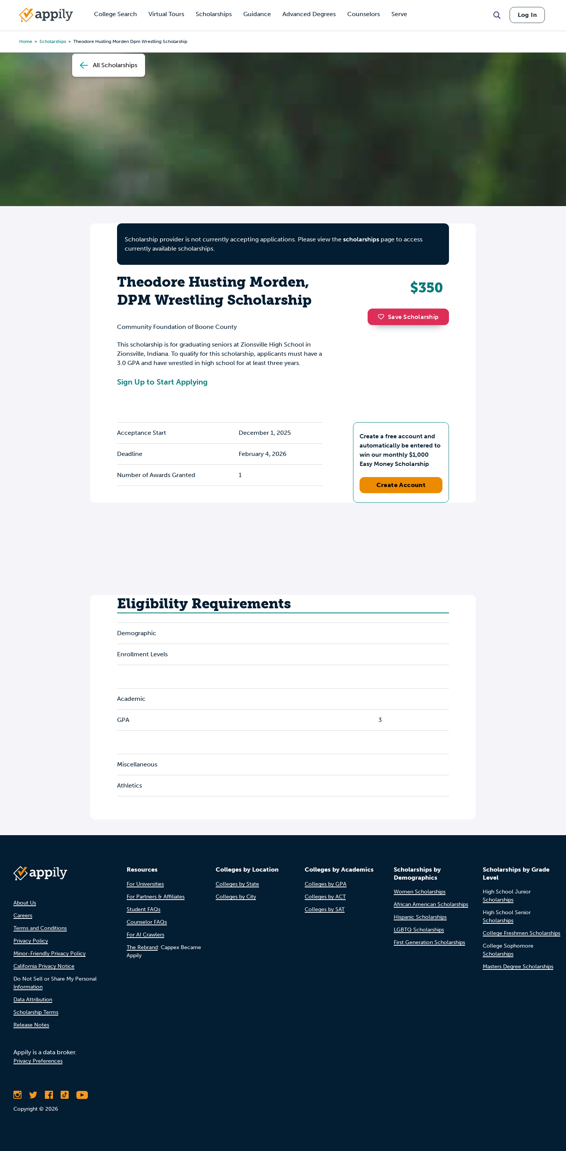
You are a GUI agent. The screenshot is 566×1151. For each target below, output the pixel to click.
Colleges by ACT (325, 896)
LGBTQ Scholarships (419, 929)
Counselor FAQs (147, 922)
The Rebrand (142, 947)
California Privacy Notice (43, 966)
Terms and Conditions (40, 928)
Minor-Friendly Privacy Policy (49, 953)
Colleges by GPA (326, 884)
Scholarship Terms (35, 1012)
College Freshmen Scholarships (521, 933)
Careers (22, 915)
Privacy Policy (30, 941)
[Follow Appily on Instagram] (17, 1095)
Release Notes (31, 1025)
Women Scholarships (420, 891)
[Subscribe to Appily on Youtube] (82, 1095)
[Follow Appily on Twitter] (33, 1095)
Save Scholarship (408, 316)
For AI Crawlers (145, 934)
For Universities (145, 884)
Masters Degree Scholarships (518, 966)
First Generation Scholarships (429, 942)
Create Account (401, 485)
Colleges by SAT (325, 909)
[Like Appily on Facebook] (49, 1095)
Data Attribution (32, 999)
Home (25, 41)
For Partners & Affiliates (156, 896)
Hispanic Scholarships (420, 917)
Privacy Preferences (38, 1061)
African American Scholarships (431, 904)
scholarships (53, 41)
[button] (383, 317)
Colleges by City (236, 896)
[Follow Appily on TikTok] (65, 1095)
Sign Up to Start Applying (162, 381)
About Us (24, 903)
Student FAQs (143, 909)
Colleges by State (237, 884)
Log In (527, 14)
